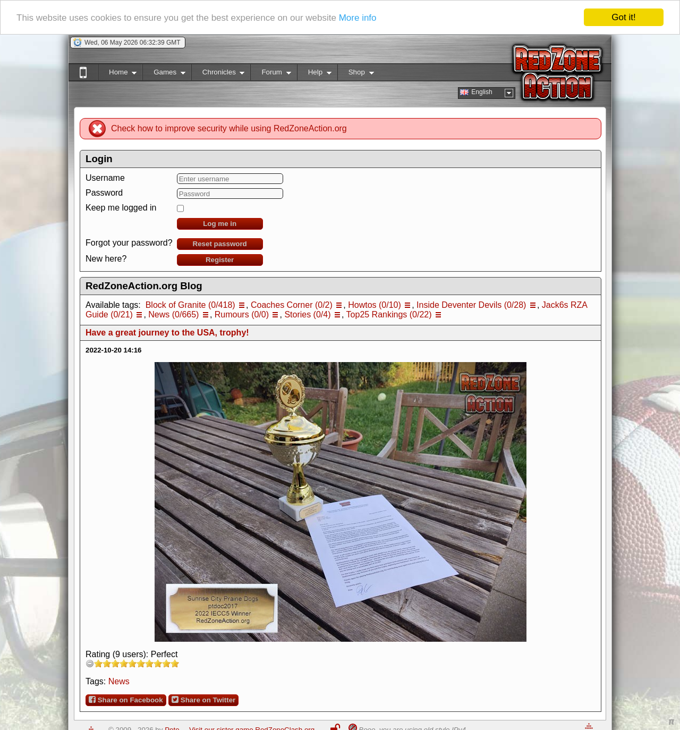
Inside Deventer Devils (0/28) (471, 304)
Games (163, 74)
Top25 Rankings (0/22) (389, 314)
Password (104, 192)
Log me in (219, 224)
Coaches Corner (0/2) (292, 304)
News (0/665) (173, 314)
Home (117, 74)
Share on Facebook (126, 699)
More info (358, 17)
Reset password (220, 244)
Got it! (623, 17)
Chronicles (218, 74)
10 (175, 663)
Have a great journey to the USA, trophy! (167, 332)
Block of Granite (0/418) (190, 304)
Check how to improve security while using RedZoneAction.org (229, 128)
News (119, 681)
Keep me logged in (121, 207)
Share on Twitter (203, 699)
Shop (355, 74)
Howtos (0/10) (374, 304)
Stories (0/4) (307, 314)
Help (314, 74)
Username (105, 177)
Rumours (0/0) (242, 314)
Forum (270, 74)
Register (220, 260)
